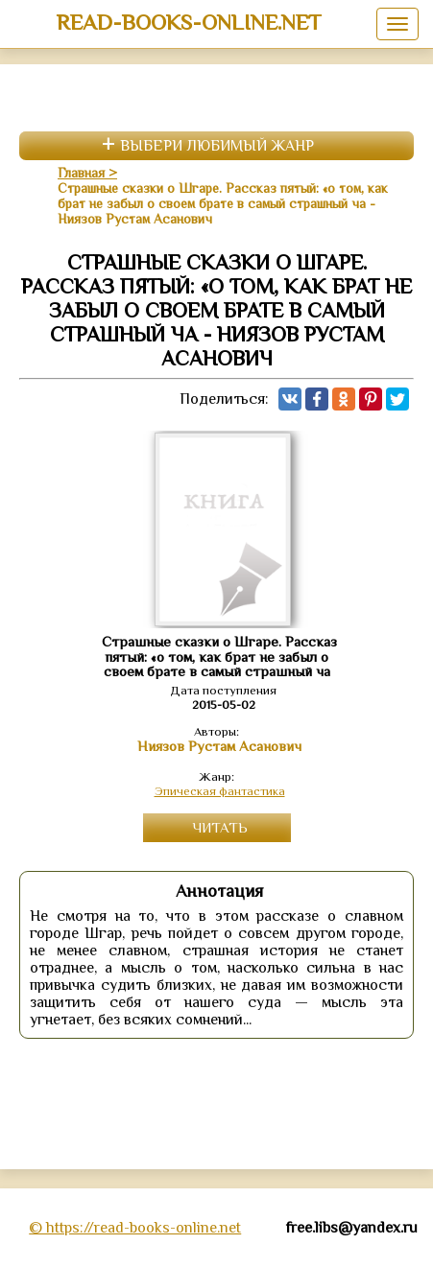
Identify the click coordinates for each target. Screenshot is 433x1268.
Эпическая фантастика (220, 791)
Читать (220, 827)
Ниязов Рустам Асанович (219, 746)
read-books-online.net (189, 22)
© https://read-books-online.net (135, 1227)
